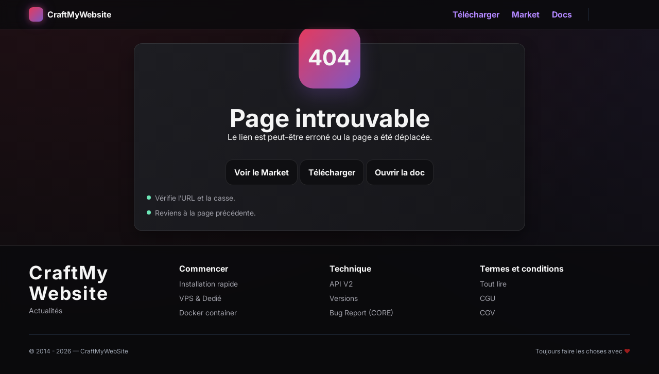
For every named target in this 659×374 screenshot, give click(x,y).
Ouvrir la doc (400, 172)
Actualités (45, 310)
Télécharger (476, 14)
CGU (487, 298)
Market (526, 14)
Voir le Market (261, 172)
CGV (487, 312)
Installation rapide (208, 283)
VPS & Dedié (200, 298)
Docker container (208, 312)
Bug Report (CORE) (361, 312)
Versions (344, 298)
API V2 (341, 283)
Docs (562, 14)
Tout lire (493, 283)
